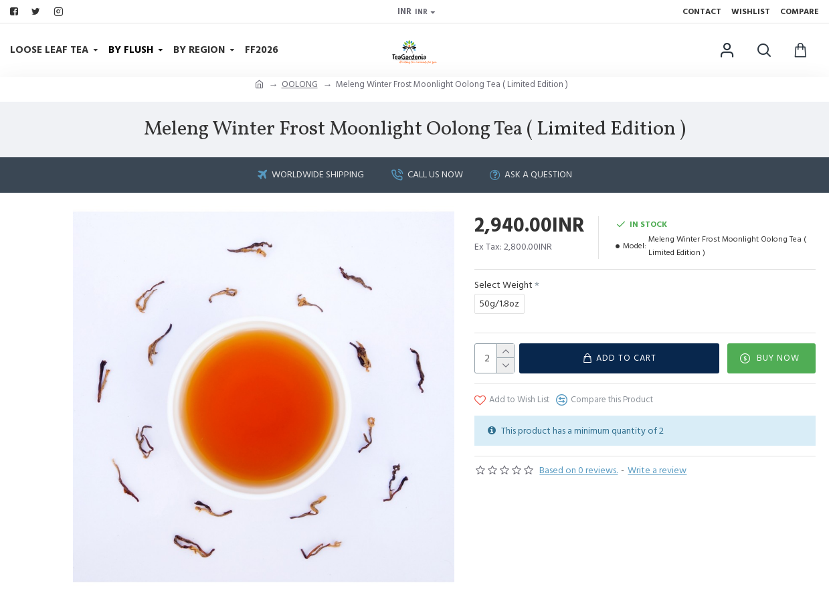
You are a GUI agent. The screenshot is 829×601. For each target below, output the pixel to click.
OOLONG (300, 84)
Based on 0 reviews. (578, 470)
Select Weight (503, 285)
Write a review (657, 470)
